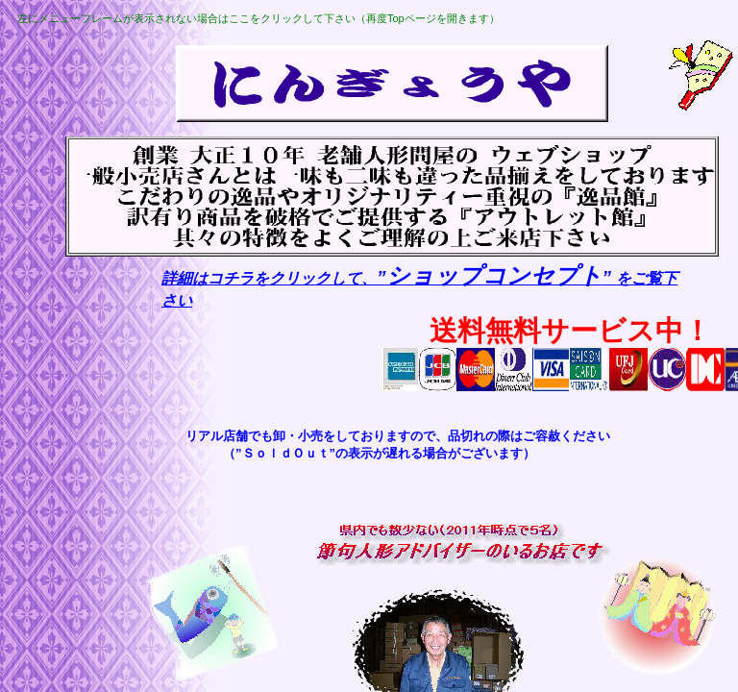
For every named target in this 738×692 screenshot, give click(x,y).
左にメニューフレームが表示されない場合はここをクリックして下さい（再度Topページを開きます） (258, 18)
